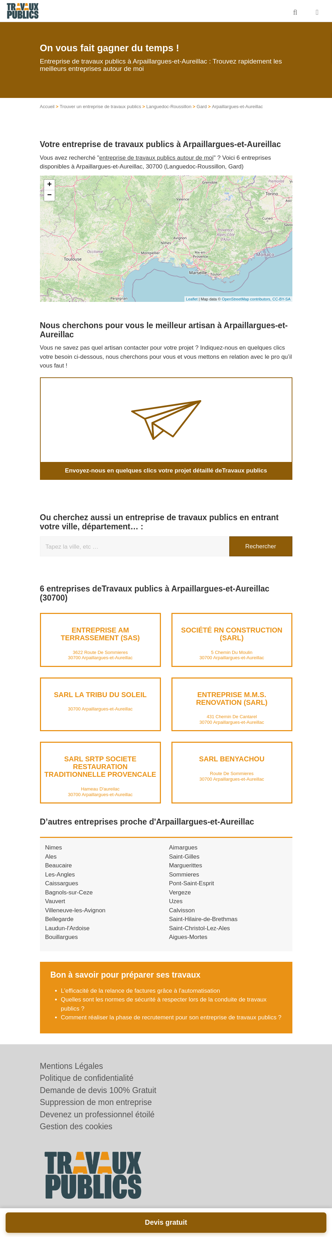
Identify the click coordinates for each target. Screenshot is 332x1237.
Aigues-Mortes (188, 937)
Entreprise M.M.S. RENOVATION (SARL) (231, 698)
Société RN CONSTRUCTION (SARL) (232, 634)
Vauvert (55, 901)
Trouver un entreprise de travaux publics (100, 106)
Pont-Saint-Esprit (191, 883)
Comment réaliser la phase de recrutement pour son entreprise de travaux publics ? (171, 1017)
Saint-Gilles (184, 856)
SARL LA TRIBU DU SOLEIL (100, 695)
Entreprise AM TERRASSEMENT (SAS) (100, 634)
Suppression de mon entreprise (96, 1102)
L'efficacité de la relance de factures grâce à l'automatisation (140, 990)
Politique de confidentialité (87, 1078)
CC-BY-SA (281, 299)
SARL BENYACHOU (232, 759)
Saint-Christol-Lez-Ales (199, 928)
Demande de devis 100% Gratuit (98, 1090)
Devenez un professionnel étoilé (97, 1114)
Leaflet (192, 299)
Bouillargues (61, 937)
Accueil (47, 106)
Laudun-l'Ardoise (67, 928)
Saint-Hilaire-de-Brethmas (203, 919)
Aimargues (183, 847)
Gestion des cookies (76, 1126)
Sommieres (184, 874)
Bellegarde (59, 919)
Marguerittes (185, 865)
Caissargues (62, 883)
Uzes (176, 901)
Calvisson (182, 910)
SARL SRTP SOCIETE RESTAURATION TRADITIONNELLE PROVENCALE (100, 766)
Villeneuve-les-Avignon (75, 910)
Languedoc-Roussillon (168, 106)
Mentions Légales (71, 1066)
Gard (202, 106)
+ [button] (49, 185)
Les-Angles (60, 874)
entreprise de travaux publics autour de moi (156, 157)
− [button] (49, 195)
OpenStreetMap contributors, (247, 299)
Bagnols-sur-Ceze (69, 892)
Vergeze (180, 892)
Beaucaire (58, 865)
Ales (51, 856)
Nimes (53, 847)
